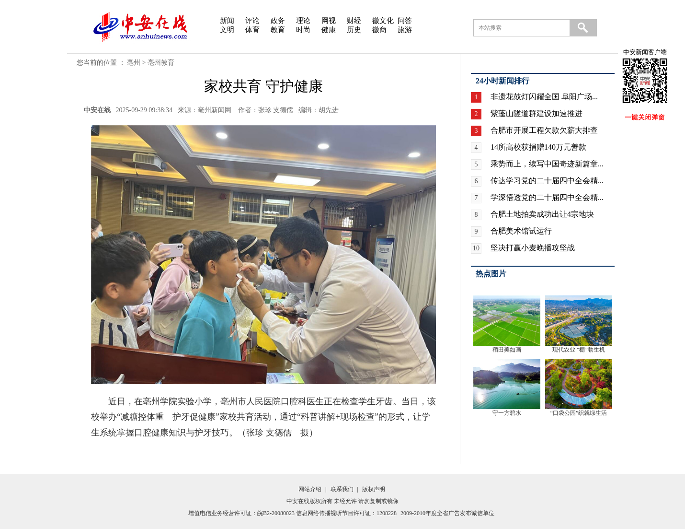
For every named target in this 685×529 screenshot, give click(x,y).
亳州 (133, 62)
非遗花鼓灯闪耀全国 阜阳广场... (544, 97)
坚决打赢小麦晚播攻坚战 (533, 248)
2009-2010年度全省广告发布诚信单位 (447, 513)
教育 (278, 30)
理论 (303, 20)
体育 (252, 30)
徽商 (379, 30)
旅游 (405, 30)
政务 (278, 20)
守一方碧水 (506, 413)
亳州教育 (161, 62)
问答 (405, 20)
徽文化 (383, 20)
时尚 (303, 30)
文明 (227, 30)
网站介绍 (309, 489)
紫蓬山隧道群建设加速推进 (536, 113)
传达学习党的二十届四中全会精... (547, 180)
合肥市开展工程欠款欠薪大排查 (544, 130)
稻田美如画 (506, 349)
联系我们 (342, 489)
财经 (354, 20)
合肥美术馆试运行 (521, 231)
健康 (328, 30)
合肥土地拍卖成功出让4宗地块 (542, 214)
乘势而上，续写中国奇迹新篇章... (547, 164)
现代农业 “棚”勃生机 (578, 349)
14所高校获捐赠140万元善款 (538, 147)
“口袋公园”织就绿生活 (578, 413)
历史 (354, 30)
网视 (328, 20)
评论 (252, 20)
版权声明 (373, 489)
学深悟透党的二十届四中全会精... (547, 197)
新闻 (227, 20)
